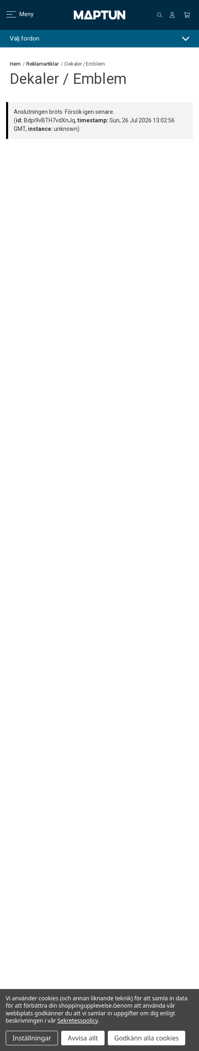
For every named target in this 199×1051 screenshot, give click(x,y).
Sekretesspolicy (78, 1020)
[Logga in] (172, 15)
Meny (15, 14)
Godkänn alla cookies (146, 1038)
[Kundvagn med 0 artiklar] (186, 15)
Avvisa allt (83, 1038)
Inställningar (32, 1038)
